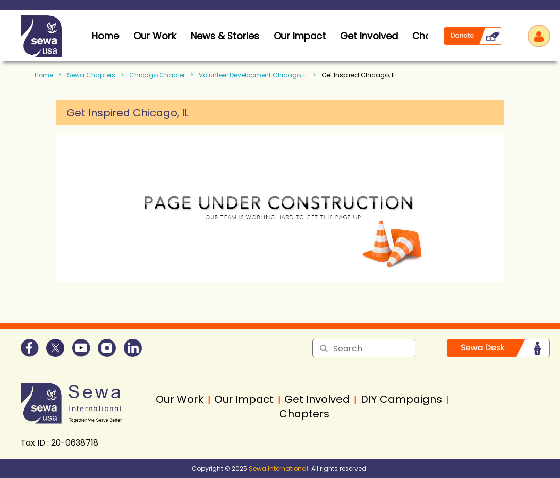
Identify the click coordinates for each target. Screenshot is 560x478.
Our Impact (300, 35)
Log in (539, 36)
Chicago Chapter (157, 75)
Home (44, 75)
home (105, 35)
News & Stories (225, 35)
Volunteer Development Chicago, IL (253, 75)
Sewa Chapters (91, 75)
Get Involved (369, 35)
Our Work (154, 35)
